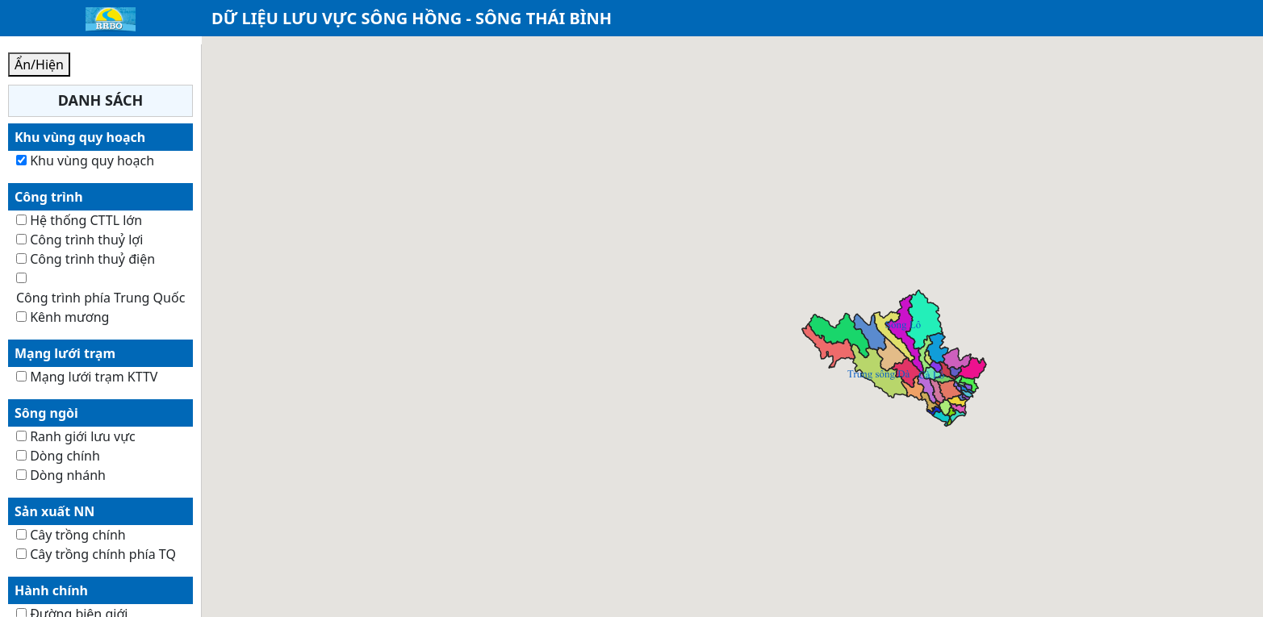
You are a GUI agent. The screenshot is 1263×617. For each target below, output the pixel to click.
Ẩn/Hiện (39, 64)
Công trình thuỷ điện (92, 259)
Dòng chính (65, 456)
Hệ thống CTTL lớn (86, 220)
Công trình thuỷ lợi (86, 239)
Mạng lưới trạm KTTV (93, 377)
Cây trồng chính (78, 535)
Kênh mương (69, 317)
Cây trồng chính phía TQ (103, 554)
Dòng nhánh (68, 475)
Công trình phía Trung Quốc (100, 297)
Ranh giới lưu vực (83, 436)
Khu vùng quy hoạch (92, 160)
